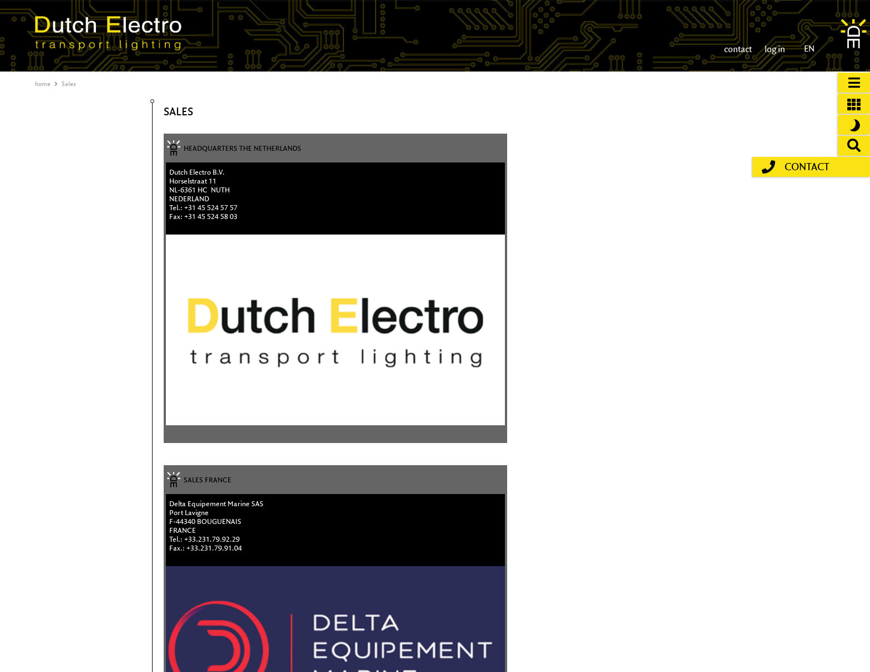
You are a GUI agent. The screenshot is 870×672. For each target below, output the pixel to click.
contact (738, 49)
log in (774, 49)
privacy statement (782, 655)
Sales (69, 84)
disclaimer (772, 633)
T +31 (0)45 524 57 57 (429, 633)
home (42, 84)
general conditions (784, 644)
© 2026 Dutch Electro (428, 655)
